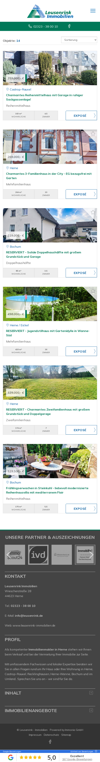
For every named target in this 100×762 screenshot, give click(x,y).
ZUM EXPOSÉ (81, 115)
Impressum (35, 734)
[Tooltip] (95, 751)
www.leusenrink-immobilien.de (34, 625)
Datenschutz (51, 734)
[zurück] (9, 554)
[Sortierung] (79, 40)
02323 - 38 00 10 (45, 26)
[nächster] (91, 554)
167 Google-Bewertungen (77, 759)
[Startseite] (50, 11)
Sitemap (66, 734)
